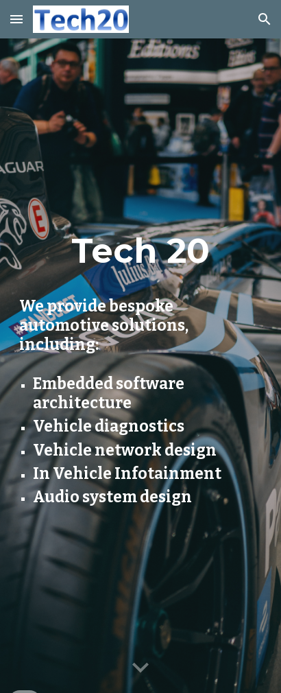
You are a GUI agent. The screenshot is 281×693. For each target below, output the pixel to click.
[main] (140, 250)
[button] (16, 19)
